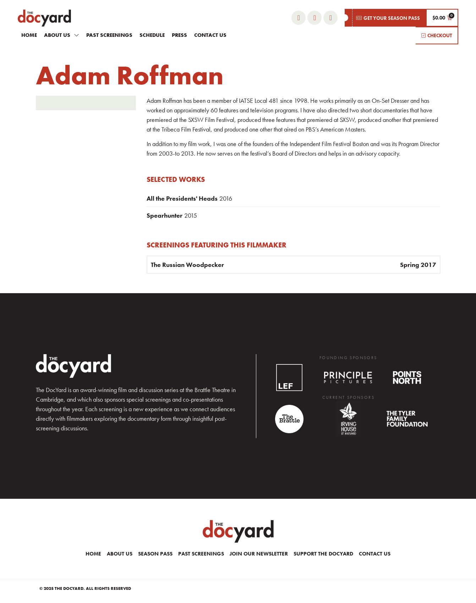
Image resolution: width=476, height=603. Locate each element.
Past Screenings (109, 35)
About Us (61, 35)
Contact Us (210, 35)
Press (179, 35)
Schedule (152, 35)
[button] (385, 18)
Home (29, 35)
